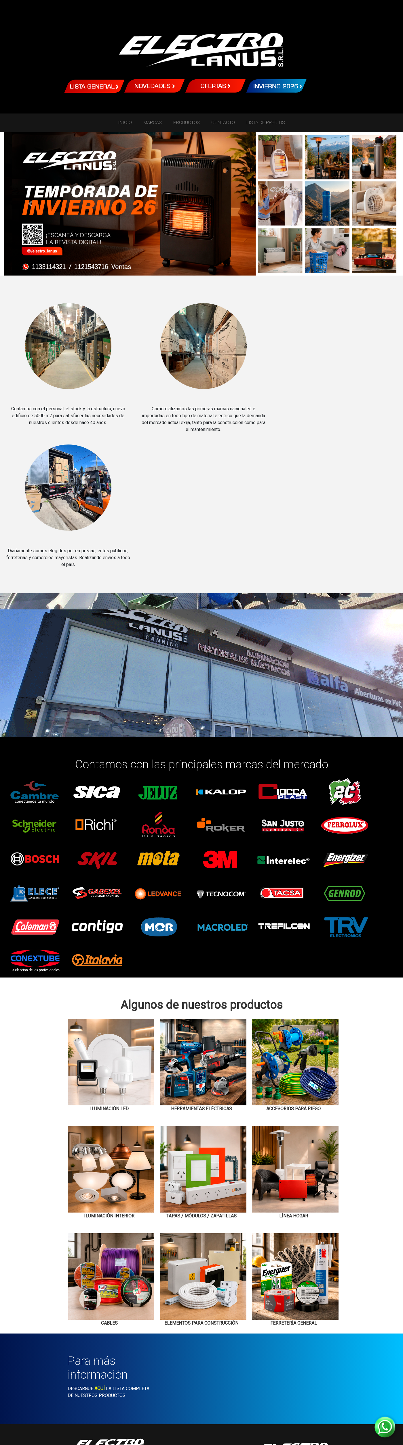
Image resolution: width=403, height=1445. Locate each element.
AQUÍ (99, 1253)
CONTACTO (223, 122)
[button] (30, 204)
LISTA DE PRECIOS (265, 122)
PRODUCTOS (186, 122)
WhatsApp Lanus (293, 1377)
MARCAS (152, 122)
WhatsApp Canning (109, 1377)
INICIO (125, 122)
